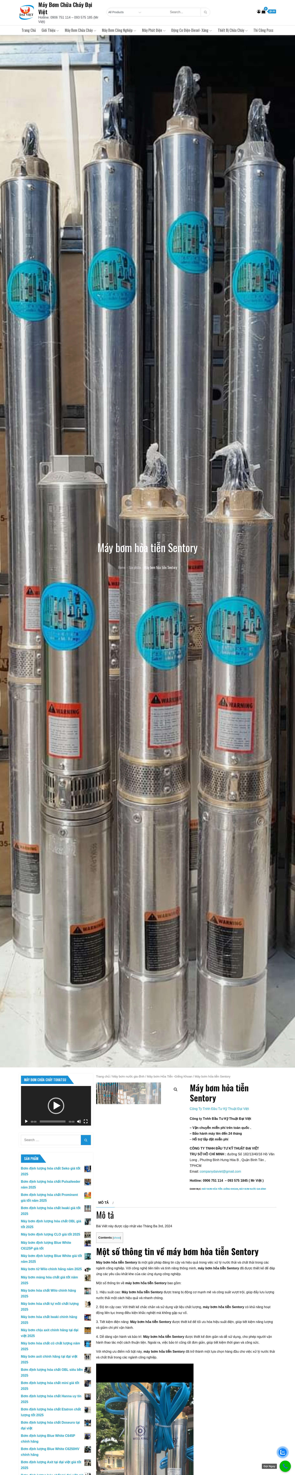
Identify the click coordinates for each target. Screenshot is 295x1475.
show (116, 1278)
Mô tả (103, 1243)
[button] (56, 1106)
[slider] (52, 1121)
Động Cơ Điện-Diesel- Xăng (191, 30)
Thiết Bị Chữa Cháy (233, 30)
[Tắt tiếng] (79, 1121)
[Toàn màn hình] (86, 1121)
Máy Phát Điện (154, 30)
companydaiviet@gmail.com (220, 1171)
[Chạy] (26, 1121)
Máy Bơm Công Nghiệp (119, 30)
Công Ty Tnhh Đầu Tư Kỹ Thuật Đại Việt (219, 1109)
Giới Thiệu (50, 30)
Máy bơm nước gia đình (128, 1076)
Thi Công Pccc (263, 30)
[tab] (105, 1243)
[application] (56, 1105)
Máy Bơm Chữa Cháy (80, 30)
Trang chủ (29, 30)
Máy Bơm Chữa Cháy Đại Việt (65, 8)
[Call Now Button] (285, 1466)
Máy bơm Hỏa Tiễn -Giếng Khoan (169, 1076)
